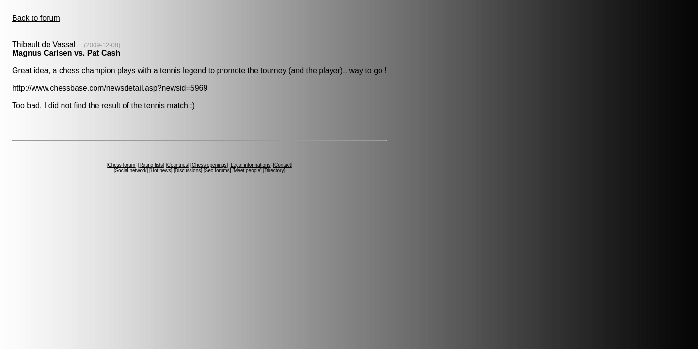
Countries (177, 165)
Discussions (188, 170)
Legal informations (250, 165)
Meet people (247, 170)
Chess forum (121, 165)
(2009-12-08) (102, 44)
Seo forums (217, 170)
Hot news (161, 170)
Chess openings (209, 165)
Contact (282, 165)
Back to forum (36, 18)
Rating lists (151, 165)
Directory (274, 170)
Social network (130, 170)
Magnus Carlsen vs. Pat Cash (66, 53)
